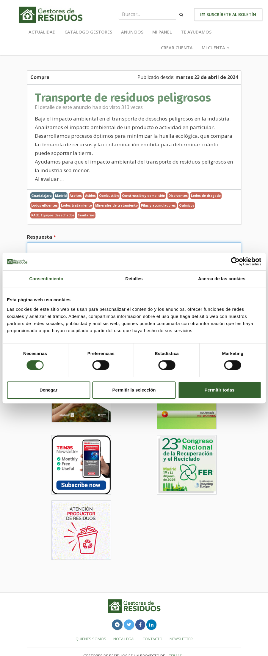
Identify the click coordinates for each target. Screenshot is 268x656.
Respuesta (39, 237)
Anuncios (132, 32)
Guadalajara (41, 195)
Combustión (109, 195)
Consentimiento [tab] (46, 278)
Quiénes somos (91, 638)
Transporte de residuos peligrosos (123, 97)
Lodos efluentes (44, 205)
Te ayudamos (196, 32)
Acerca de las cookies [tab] (221, 278)
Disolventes (178, 195)
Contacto (152, 638)
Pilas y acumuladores (158, 205)
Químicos (186, 205)
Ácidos (90, 195)
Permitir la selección (134, 389)
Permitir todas (220, 389)
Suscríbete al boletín (228, 14)
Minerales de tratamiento (116, 205)
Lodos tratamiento (76, 205)
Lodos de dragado (206, 195)
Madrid (61, 195)
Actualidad (42, 32)
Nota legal (124, 638)
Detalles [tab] (133, 278)
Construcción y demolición (143, 195)
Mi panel (162, 32)
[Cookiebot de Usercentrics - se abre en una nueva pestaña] (235, 261)
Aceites (76, 195)
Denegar (48, 389)
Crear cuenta (177, 47)
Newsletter (181, 638)
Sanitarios (86, 215)
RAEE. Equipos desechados (52, 215)
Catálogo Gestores (88, 32)
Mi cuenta (215, 47)
